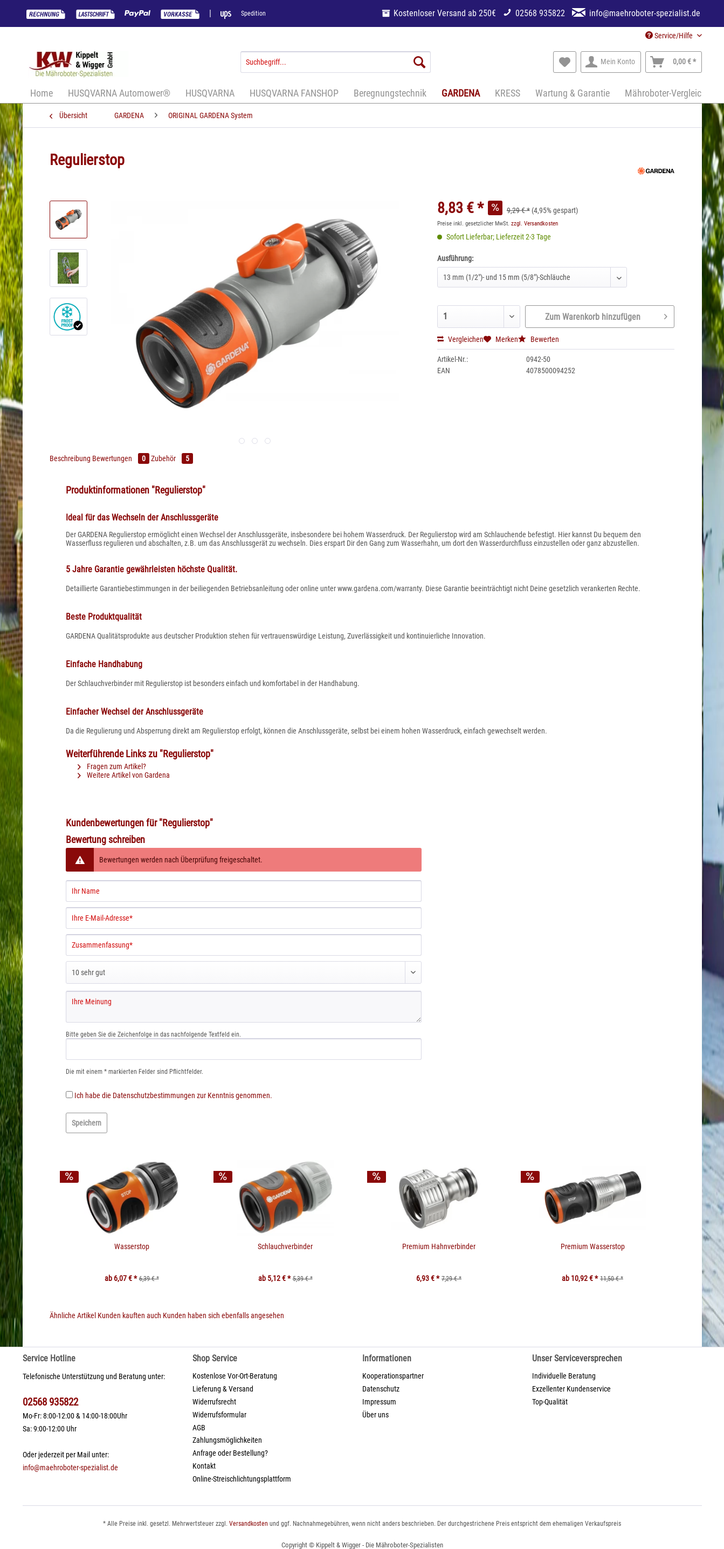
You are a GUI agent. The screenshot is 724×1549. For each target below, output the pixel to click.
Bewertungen (121, 458)
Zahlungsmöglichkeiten (227, 1440)
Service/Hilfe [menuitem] (669, 35)
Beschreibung (70, 458)
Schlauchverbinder (285, 1246)
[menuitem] (335, 66)
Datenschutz (380, 1388)
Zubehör (172, 458)
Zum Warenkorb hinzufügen (606, 315)
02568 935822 (50, 1402)
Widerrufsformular (219, 1414)
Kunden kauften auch (129, 1315)
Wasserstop (131, 1246)
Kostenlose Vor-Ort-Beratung (234, 1376)
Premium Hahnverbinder (438, 1246)
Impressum (379, 1401)
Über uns (375, 1414)
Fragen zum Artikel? (112, 766)
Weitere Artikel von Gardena (124, 775)
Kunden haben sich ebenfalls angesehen (223, 1315)
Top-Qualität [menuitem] (550, 1401)
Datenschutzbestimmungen (154, 1095)
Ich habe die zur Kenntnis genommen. (173, 1095)
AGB (198, 1427)
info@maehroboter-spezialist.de (70, 1467)
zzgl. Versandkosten (534, 223)
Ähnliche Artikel (73, 1315)
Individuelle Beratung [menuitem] (564, 1376)
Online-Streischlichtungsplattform (241, 1479)
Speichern (86, 1123)
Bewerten (538, 339)
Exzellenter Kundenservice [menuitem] (571, 1388)
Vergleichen (460, 339)
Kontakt (204, 1466)
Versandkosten (248, 1523)
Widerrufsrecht (214, 1401)
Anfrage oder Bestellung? (230, 1453)
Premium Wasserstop (593, 1246)
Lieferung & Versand (222, 1388)
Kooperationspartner (393, 1376)
